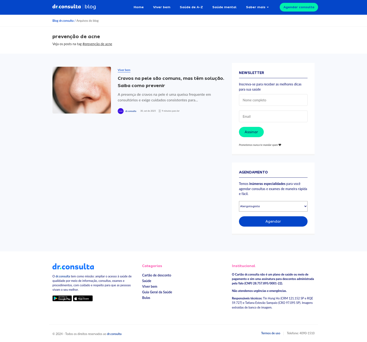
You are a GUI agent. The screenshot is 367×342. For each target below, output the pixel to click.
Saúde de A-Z (191, 7)
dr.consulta (130, 111)
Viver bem (161, 7)
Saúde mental (224, 7)
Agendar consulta (298, 7)
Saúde (146, 281)
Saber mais (255, 7)
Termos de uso (270, 333)
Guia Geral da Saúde (157, 292)
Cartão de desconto (156, 275)
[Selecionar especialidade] (273, 206)
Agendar (273, 221)
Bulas (146, 298)
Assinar (251, 132)
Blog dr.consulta (62, 20)
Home (139, 7)
